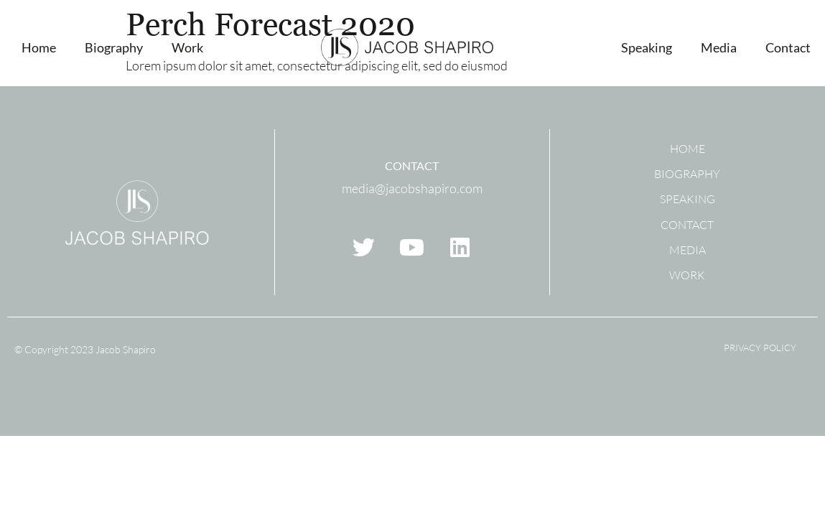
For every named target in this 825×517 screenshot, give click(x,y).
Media (719, 47)
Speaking (646, 47)
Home (39, 47)
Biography (114, 47)
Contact (788, 47)
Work (187, 47)
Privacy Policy (760, 347)
